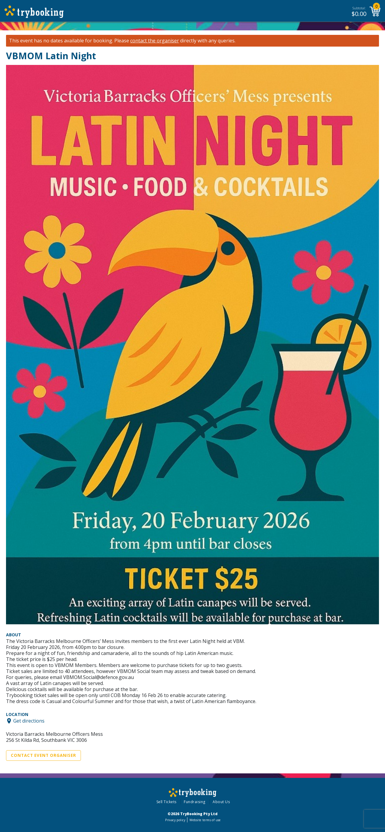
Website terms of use (204, 820)
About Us (221, 801)
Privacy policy (175, 820)
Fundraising (194, 801)
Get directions (29, 720)
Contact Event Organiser (43, 755)
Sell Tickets (166, 801)
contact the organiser (154, 41)
